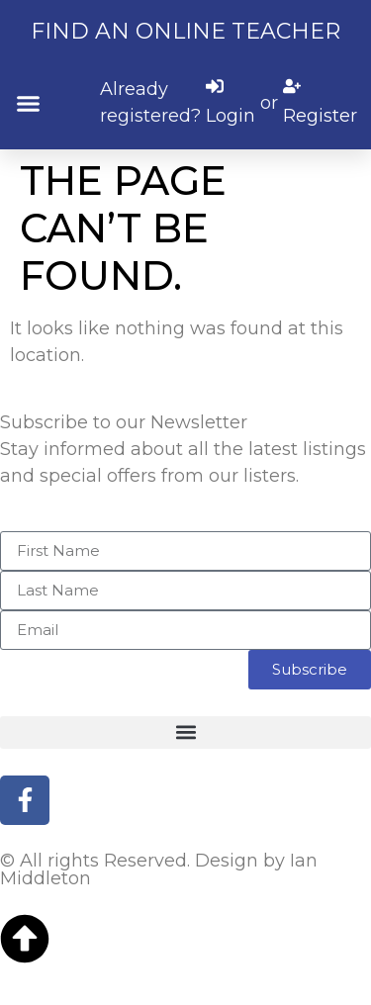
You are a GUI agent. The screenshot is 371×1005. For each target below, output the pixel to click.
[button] (28, 103)
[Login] (230, 103)
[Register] (320, 103)
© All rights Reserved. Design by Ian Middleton (159, 869)
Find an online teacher (185, 31)
